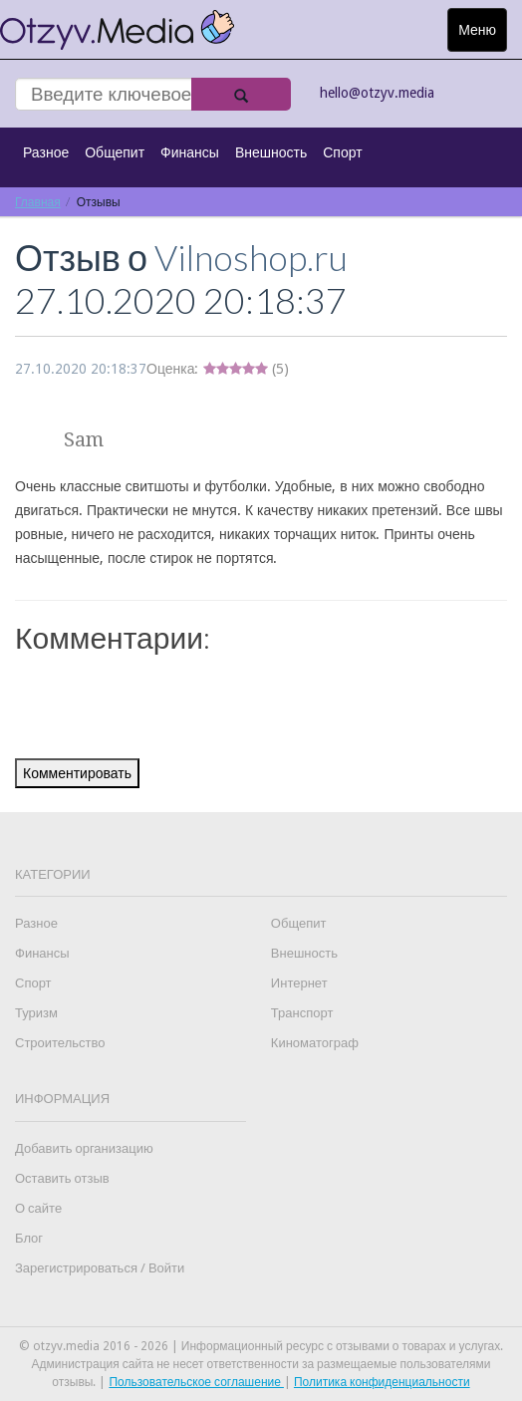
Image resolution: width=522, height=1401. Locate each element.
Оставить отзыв (62, 1178)
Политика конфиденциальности (382, 1382)
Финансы (189, 152)
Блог (29, 1238)
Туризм (36, 1012)
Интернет (299, 983)
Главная (38, 201)
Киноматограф (315, 1042)
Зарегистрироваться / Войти (99, 1268)
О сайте (38, 1208)
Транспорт (302, 1012)
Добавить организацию (84, 1148)
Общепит (114, 152)
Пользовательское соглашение (196, 1382)
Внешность (271, 152)
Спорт (342, 152)
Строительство (60, 1042)
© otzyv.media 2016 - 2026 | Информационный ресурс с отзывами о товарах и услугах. (261, 1346)
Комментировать (77, 773)
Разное (46, 152)
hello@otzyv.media (377, 93)
